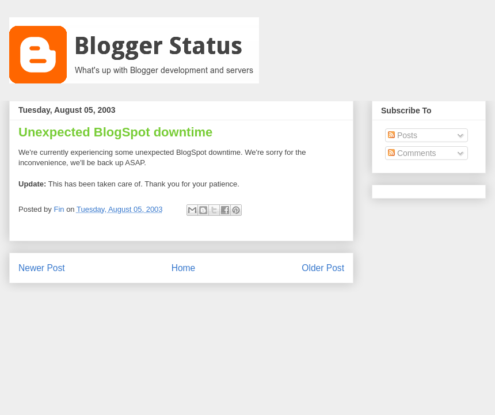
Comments (412, 153)
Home (184, 268)
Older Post (323, 268)
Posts (402, 135)
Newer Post (41, 268)
